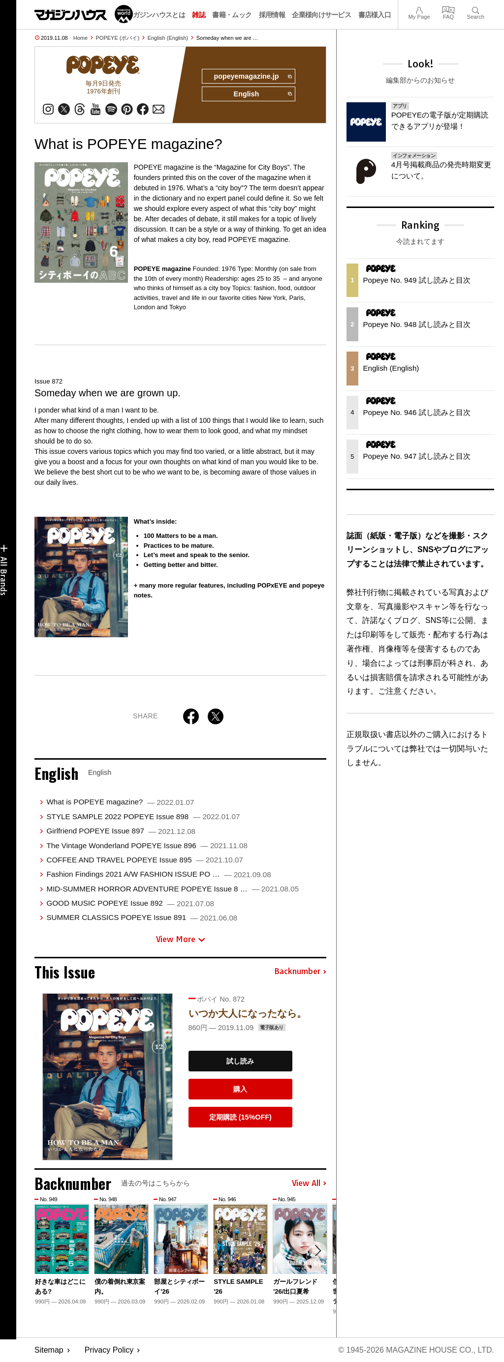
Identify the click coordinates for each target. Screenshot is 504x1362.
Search (475, 9)
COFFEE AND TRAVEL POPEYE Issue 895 (144, 860)
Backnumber (300, 971)
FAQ (448, 9)
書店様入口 (374, 14)
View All (309, 1183)
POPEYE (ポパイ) (118, 38)
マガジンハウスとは (155, 14)
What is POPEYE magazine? (120, 802)
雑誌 (198, 14)
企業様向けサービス (321, 14)
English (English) (168, 38)
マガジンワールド (83, 14)
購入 (240, 1089)
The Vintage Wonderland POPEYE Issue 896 (146, 845)
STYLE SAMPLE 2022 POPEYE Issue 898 (143, 816)
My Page (419, 9)
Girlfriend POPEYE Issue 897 (120, 831)
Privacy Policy (109, 1350)
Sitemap (48, 1350)
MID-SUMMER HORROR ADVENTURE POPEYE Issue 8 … (172, 889)
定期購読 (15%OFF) (240, 1117)
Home (80, 38)
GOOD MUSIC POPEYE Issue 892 (130, 903)
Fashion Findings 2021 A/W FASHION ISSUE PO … (158, 874)
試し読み (240, 1061)
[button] (317, 1251)
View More (180, 939)
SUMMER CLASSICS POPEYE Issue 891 (141, 918)
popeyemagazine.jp (252, 77)
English (262, 94)
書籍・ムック (232, 14)
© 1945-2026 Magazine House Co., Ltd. (416, 1350)
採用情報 (272, 14)
